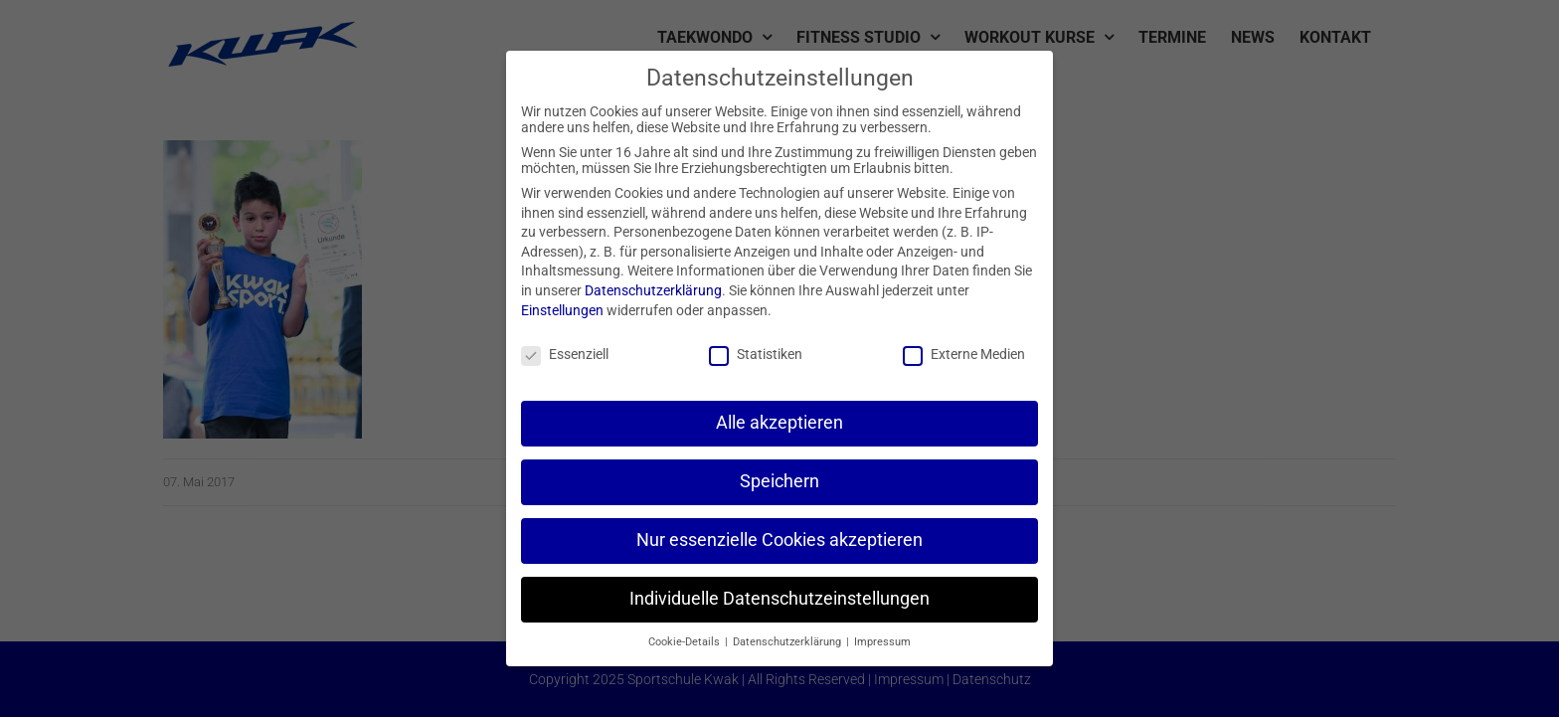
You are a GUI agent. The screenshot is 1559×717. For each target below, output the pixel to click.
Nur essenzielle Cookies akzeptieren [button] (779, 540)
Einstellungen (562, 310)
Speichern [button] (779, 481)
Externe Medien (964, 354)
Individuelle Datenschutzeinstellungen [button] (779, 599)
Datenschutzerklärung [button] (788, 641)
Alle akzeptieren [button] (779, 423)
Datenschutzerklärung (653, 290)
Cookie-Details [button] (685, 641)
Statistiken (755, 354)
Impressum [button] (882, 641)
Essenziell (564, 354)
